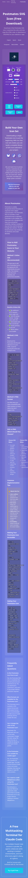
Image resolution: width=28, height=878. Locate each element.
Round (19, 40)
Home (3, 1)
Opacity (7, 84)
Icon (8, 67)
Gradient (22, 44)
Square (14, 40)
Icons (8, 1)
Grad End (10, 73)
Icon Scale (8, 81)
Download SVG (18, 106)
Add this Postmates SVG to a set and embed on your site (14, 186)
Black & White (15, 44)
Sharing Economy (13, 1)
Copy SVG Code (9, 106)
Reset (19, 112)
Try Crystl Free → (14, 867)
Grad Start (18, 67)
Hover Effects (8, 92)
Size (6, 79)
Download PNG (10, 112)
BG (12, 67)
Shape (16, 73)
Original (9, 40)
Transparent (6, 44)
